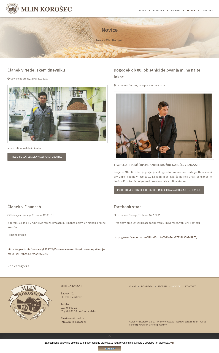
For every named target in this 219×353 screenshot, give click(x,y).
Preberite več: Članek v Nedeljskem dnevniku (36, 156)
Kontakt (207, 10)
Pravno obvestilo (166, 321)
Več (172, 343)
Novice (191, 10)
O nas (142, 10)
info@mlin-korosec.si (74, 322)
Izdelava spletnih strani (187, 321)
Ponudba (158, 10)
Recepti (175, 10)
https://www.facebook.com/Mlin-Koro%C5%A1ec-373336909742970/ (155, 237)
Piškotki (133, 324)
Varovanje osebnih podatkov (153, 324)
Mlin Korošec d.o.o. (145, 321)
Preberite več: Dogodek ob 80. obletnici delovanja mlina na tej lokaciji (158, 189)
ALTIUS (203, 321)
